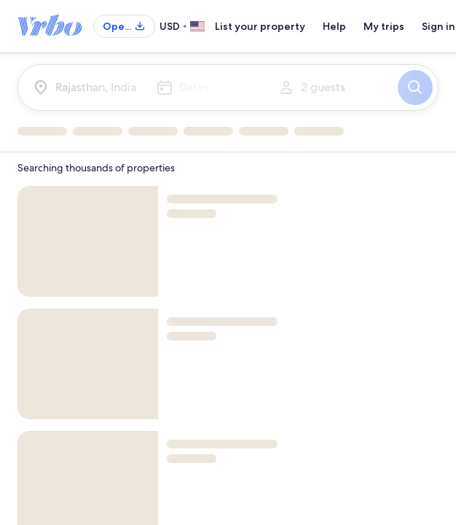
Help (334, 26)
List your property (260, 26)
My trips (383, 26)
